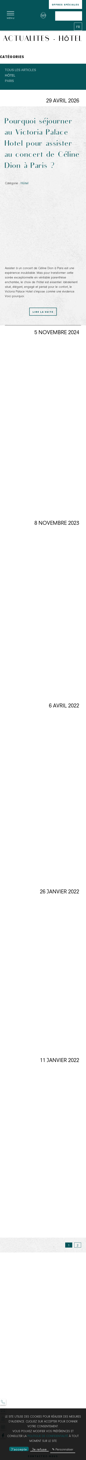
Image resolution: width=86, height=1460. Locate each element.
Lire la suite (43, 312)
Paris (9, 80)
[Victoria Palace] (43, 15)
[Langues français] (78, 27)
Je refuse (39, 1449)
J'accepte (19, 1449)
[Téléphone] (3, 1402)
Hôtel (10, 75)
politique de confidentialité (47, 1436)
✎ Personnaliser (62, 1449)
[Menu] (11, 15)
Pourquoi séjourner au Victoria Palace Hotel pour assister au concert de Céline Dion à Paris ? (42, 143)
